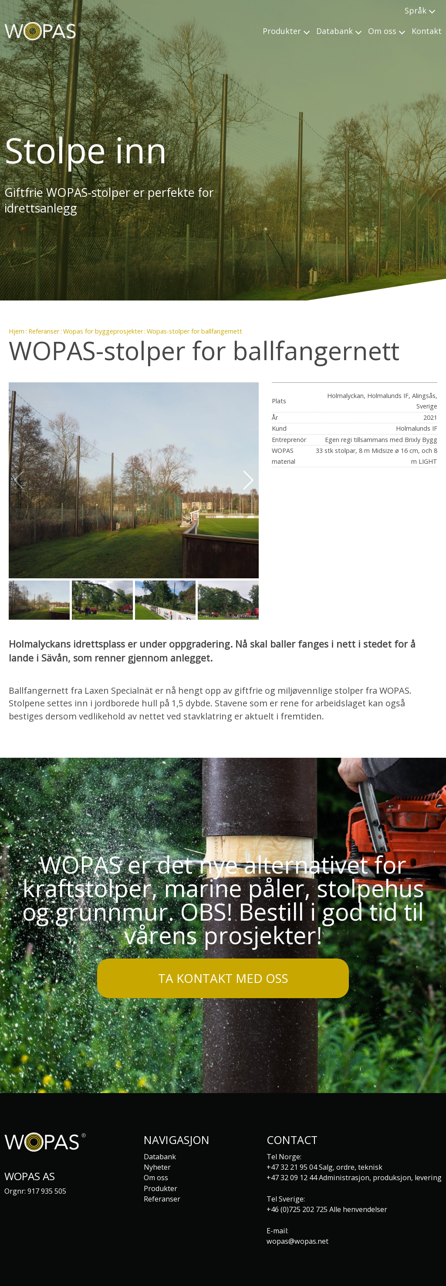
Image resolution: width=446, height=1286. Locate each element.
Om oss (156, 1177)
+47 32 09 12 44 (292, 1177)
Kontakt (427, 31)
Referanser (43, 331)
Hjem (16, 331)
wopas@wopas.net (297, 1241)
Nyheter (157, 1167)
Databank (160, 1156)
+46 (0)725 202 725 (297, 1209)
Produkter (160, 1188)
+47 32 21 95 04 (292, 1167)
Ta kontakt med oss (223, 978)
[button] (248, 480)
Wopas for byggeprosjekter (103, 331)
